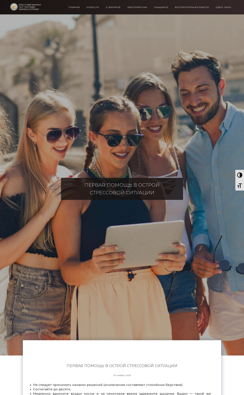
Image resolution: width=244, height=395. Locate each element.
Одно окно (223, 7)
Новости (93, 7)
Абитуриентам (137, 7)
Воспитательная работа (192, 7)
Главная (74, 7)
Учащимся (161, 7)
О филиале (113, 7)
